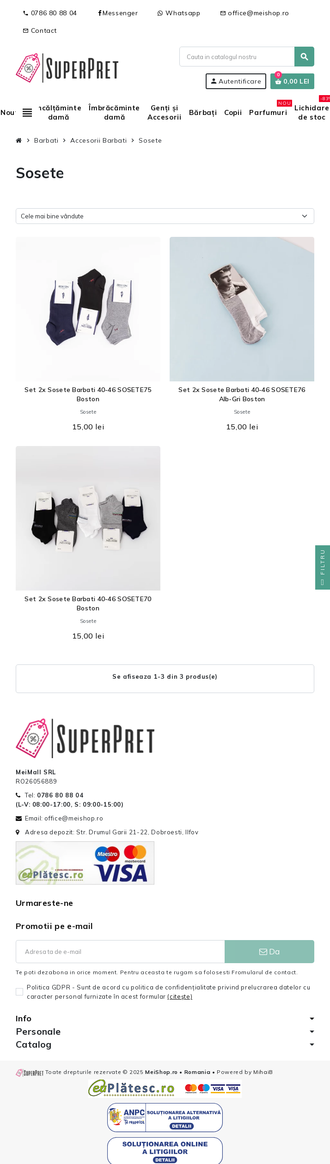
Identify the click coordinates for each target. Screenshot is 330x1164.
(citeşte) (179, 996)
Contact (40, 30)
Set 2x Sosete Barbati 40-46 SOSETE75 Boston (87, 394)
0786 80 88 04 (50, 13)
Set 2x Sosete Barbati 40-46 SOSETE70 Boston (87, 603)
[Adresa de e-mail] (120, 951)
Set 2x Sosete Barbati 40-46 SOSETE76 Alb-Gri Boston (241, 394)
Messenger (117, 13)
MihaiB (263, 1071)
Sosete (88, 412)
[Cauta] (246, 56)
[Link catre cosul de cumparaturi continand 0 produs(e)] (292, 81)
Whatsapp (179, 13)
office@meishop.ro (255, 13)
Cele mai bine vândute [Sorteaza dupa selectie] (52, 216)
